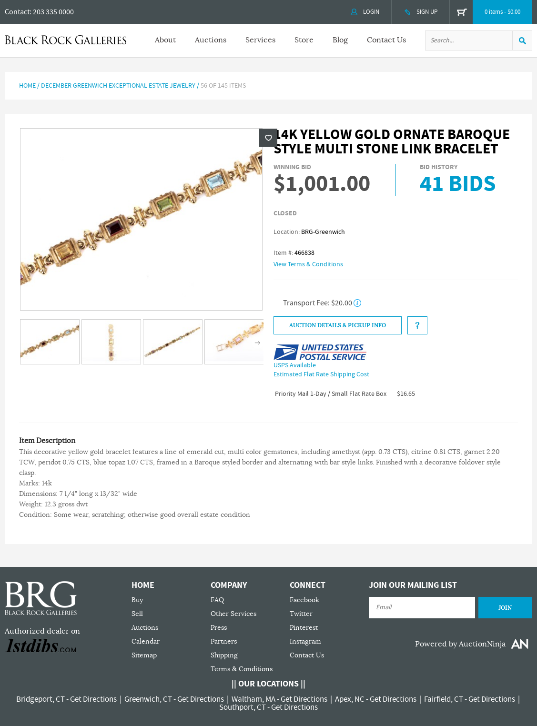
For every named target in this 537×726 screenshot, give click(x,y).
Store (304, 40)
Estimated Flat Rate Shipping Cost (321, 374)
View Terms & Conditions (308, 264)
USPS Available (295, 365)
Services (260, 40)
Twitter (301, 614)
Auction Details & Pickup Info (337, 325)
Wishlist (268, 138)
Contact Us (386, 40)
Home (27, 85)
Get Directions (93, 699)
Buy (137, 600)
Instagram (305, 641)
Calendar (146, 641)
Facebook (304, 600)
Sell (137, 614)
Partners (224, 641)
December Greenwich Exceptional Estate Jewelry (118, 85)
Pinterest (304, 628)
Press (219, 628)
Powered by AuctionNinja (460, 644)
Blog (340, 40)
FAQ (217, 600)
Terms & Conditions (242, 669)
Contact (17, 12)
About (165, 40)
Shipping (224, 655)
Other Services (233, 614)
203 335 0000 (53, 12)
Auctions (210, 40)
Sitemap (144, 655)
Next (257, 343)
